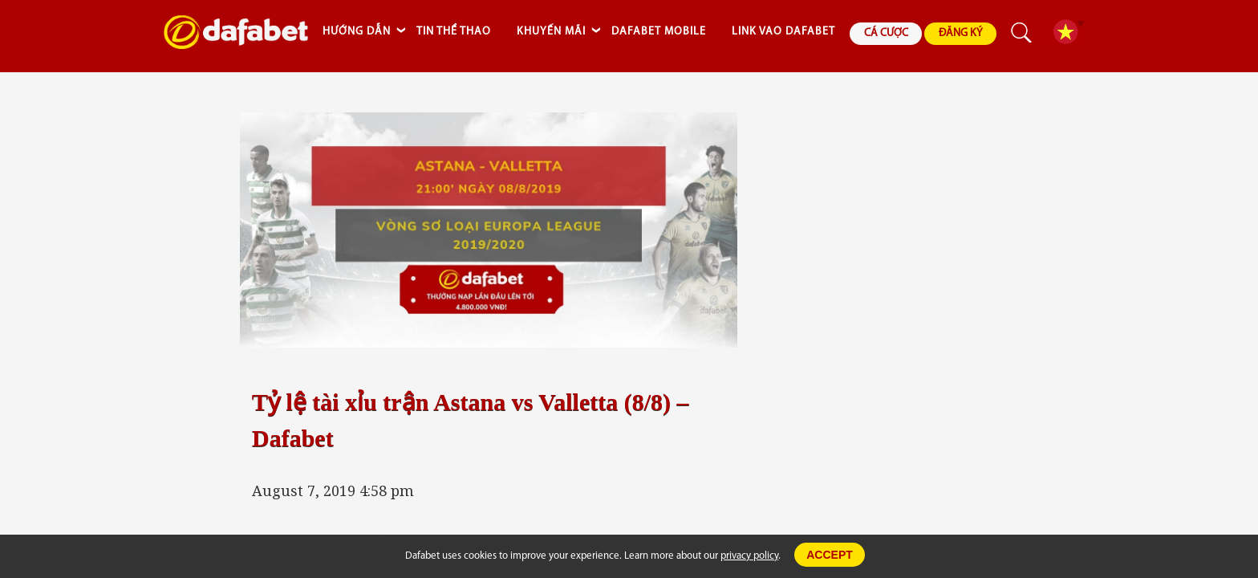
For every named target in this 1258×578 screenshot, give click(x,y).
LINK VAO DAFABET (783, 32)
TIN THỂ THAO (453, 32)
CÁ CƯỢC (886, 33)
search (1021, 33)
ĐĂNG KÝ (961, 33)
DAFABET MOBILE (658, 32)
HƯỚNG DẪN (357, 32)
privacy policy (749, 556)
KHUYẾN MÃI (551, 32)
